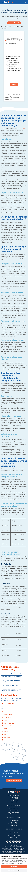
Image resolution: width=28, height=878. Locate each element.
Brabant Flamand (7, 714)
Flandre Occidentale (8, 723)
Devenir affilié (14, 822)
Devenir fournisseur (14, 820)
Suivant (14, 84)
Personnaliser (14, 874)
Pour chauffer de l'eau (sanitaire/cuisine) (13, 65)
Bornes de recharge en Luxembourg (11, 673)
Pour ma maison (8, 26)
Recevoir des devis (14, 23)
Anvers (4, 712)
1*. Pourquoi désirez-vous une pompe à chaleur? (13, 57)
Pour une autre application (14, 70)
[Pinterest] (16, 841)
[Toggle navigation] (25, 2)
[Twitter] (10, 841)
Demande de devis (14, 780)
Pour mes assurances (14, 835)
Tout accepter (14, 866)
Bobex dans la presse (14, 812)
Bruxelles (5, 720)
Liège (4, 734)
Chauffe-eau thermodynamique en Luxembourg (11, 681)
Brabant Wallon (6, 717)
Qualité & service (14, 810)
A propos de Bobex (14, 809)
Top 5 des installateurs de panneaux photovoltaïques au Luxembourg (11, 689)
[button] (25, 2)
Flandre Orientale (7, 726)
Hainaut (4, 728)
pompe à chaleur (21, 128)
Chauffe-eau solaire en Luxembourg (11, 685)
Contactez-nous (14, 814)
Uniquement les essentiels (14, 870)
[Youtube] (13, 841)
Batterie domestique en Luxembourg (11, 676)
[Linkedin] (19, 841)
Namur (4, 740)
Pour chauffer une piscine (14, 68)
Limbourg (5, 731)
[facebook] (7, 841)
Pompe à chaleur (18, 26)
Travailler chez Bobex (14, 824)
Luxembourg (6, 737)
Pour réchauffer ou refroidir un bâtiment (13, 61)
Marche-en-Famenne (8, 703)
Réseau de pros (14, 837)
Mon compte (14, 825)
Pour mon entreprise (14, 834)
